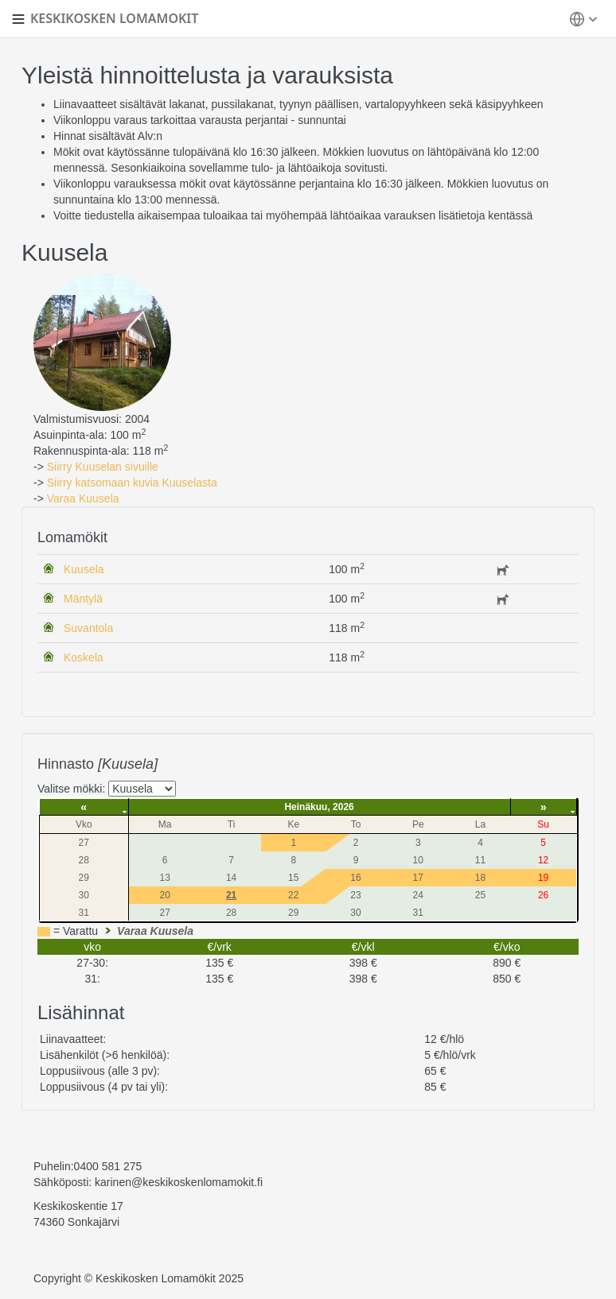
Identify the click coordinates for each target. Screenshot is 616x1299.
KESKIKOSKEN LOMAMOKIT (114, 18)
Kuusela (84, 569)
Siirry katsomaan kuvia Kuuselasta (132, 482)
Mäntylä (83, 598)
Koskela (83, 657)
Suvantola (88, 628)
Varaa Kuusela (83, 498)
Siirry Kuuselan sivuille (102, 466)
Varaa (155, 931)
